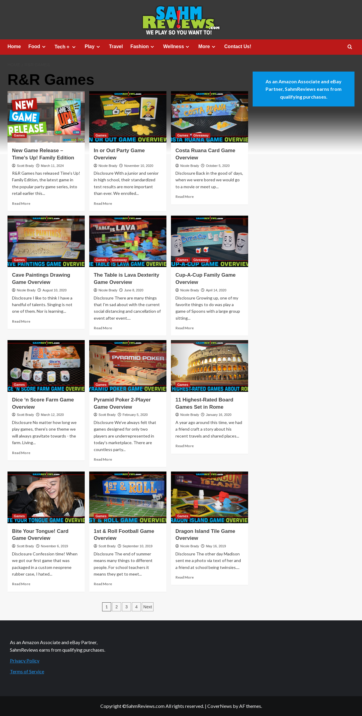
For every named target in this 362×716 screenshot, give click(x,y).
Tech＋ (66, 47)
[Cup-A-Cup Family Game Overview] (209, 241)
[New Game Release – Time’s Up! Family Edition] (46, 117)
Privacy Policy (24, 660)
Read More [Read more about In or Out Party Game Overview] (103, 203)
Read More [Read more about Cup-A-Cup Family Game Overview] (184, 328)
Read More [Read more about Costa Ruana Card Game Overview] (184, 196)
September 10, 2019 (138, 546)
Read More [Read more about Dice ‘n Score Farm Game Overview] (21, 452)
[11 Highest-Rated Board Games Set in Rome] (209, 366)
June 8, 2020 (133, 290)
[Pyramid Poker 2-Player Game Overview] (127, 366)
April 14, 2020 (216, 290)
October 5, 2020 (218, 165)
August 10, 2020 (54, 290)
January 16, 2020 (218, 414)
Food (37, 46)
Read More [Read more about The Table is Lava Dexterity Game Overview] (103, 328)
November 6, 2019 (54, 546)
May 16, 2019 (216, 546)
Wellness (177, 46)
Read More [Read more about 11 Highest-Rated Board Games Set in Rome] (184, 446)
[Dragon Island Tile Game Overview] (209, 497)
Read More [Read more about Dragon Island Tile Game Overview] (184, 577)
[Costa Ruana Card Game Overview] (209, 117)
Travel (116, 46)
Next (147, 606)
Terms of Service (27, 671)
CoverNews (219, 706)
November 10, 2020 (138, 165)
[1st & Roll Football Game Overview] (127, 497)
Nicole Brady (108, 165)
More (207, 46)
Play (93, 46)
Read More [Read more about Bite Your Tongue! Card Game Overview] (21, 584)
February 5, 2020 (135, 414)
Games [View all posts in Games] (19, 135)
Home (14, 46)
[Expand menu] (43, 46)
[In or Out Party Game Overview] (127, 117)
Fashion (143, 46)
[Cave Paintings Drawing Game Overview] (46, 241)
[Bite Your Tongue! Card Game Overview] (46, 497)
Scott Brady (25, 165)
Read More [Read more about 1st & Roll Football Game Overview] (103, 584)
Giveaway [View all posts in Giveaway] (201, 135)
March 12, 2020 (52, 414)
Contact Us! (237, 46)
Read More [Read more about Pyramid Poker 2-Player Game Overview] (103, 459)
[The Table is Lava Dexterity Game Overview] (127, 241)
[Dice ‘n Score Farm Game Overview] (46, 366)
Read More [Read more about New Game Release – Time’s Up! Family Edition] (21, 203)
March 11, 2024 (52, 165)
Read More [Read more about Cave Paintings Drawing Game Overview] (21, 321)
